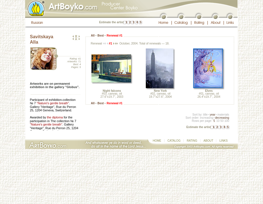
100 (226, 120)
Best (100, 35)
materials (223, 114)
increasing (206, 117)
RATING (192, 140)
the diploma (55, 117)
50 (221, 120)
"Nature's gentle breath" (53, 103)
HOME (157, 140)
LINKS (223, 140)
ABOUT (208, 140)
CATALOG (174, 140)
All (93, 35)
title (205, 114)
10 (217, 120)
